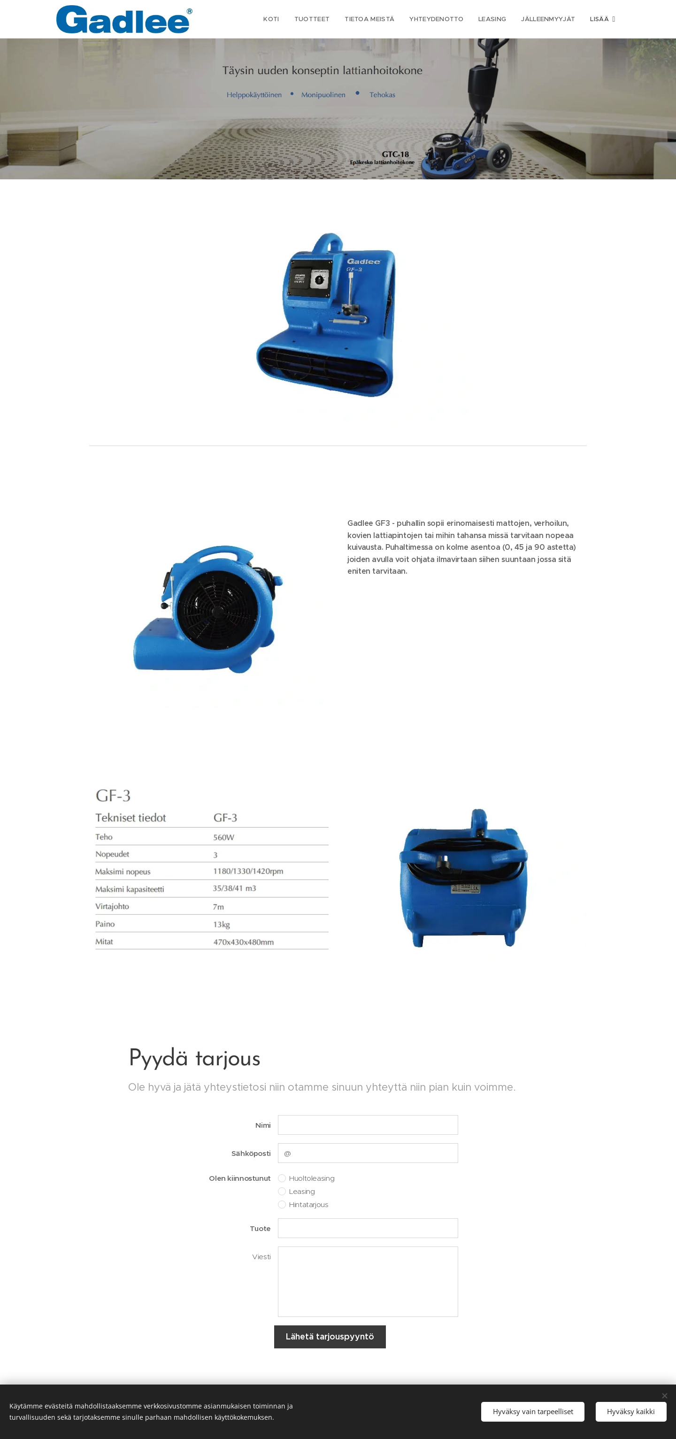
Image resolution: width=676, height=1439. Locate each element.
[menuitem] (271, 19)
